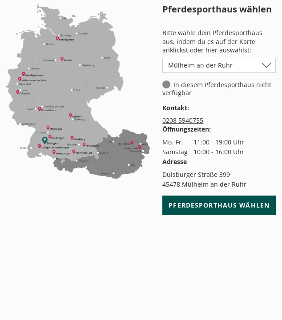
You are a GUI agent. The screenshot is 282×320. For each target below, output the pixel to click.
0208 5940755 (182, 120)
